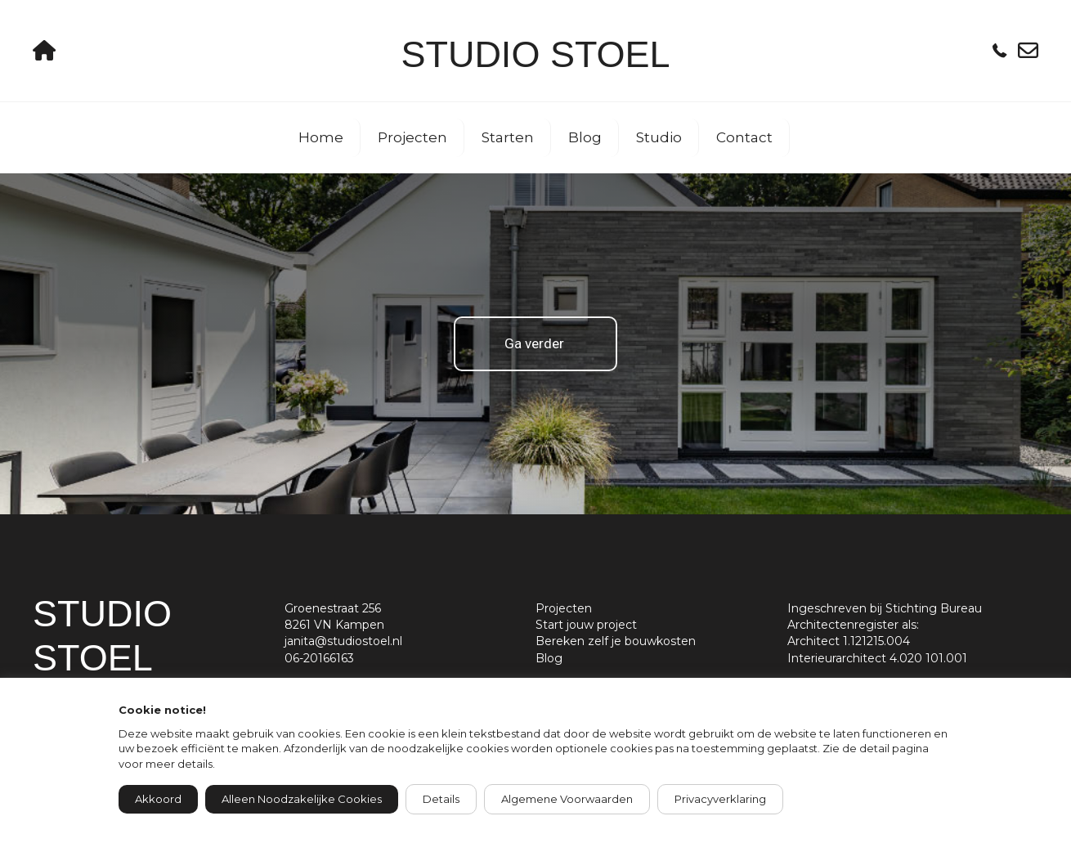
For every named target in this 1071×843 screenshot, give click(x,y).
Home (320, 137)
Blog (585, 137)
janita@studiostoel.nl (343, 641)
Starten (508, 137)
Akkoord (158, 798)
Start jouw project (586, 624)
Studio (659, 137)
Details (441, 798)
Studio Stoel (535, 54)
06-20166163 (319, 658)
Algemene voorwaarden (567, 798)
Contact (744, 137)
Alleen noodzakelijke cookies (302, 798)
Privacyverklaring (720, 798)
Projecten (412, 137)
